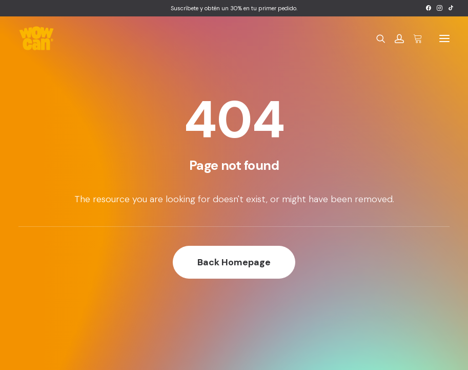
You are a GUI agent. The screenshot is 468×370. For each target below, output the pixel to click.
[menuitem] (428, 8)
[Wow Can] (36, 38)
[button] (428, 8)
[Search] (376, 38)
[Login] (394, 38)
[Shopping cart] (413, 38)
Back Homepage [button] (234, 262)
